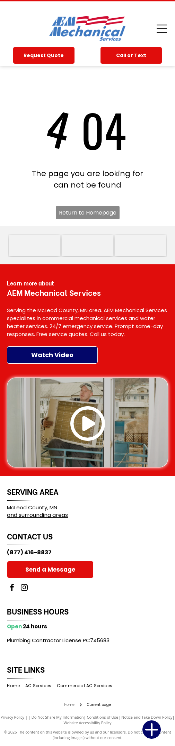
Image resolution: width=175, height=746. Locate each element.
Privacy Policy (12, 717)
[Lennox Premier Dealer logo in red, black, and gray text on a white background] (140, 245)
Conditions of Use (102, 717)
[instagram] (24, 588)
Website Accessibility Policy (88, 722)
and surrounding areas (37, 515)
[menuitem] (16, 686)
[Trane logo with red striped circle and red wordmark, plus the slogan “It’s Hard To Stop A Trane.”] (87, 245)
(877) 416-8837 (29, 552)
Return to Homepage (87, 213)
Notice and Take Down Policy (147, 717)
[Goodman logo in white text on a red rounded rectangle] (34, 245)
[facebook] (12, 588)
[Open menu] (162, 29)
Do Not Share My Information (58, 717)
